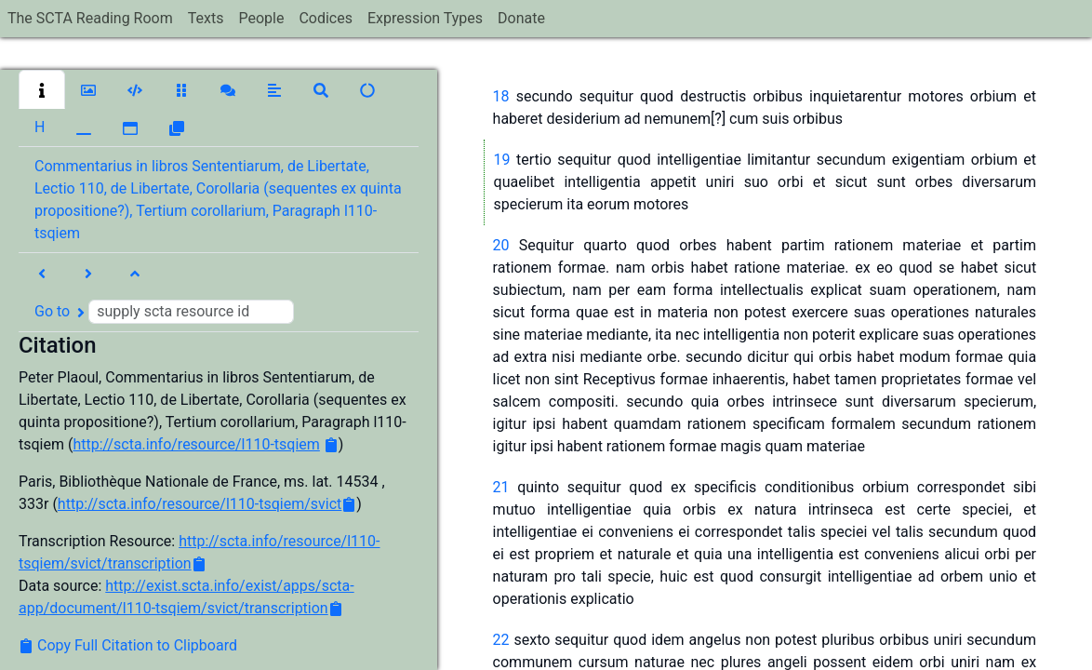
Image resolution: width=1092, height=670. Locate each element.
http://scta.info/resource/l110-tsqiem (196, 444)
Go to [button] (164, 312)
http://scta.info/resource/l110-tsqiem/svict (199, 504)
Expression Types (425, 18)
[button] (42, 89)
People (261, 18)
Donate (521, 18)
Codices (326, 18)
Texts (206, 18)
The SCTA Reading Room (90, 18)
